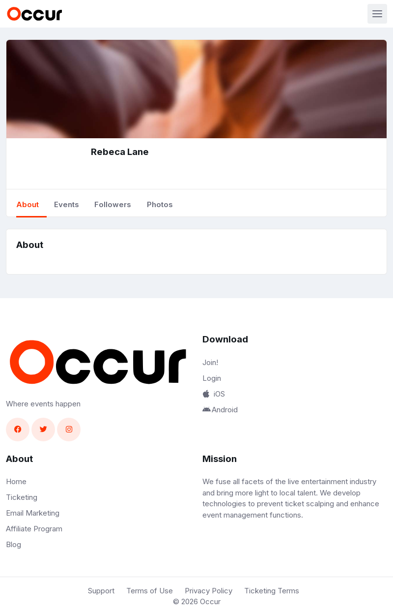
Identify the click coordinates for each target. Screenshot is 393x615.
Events (66, 204)
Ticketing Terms (271, 590)
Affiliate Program (34, 528)
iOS (213, 394)
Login (211, 378)
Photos (160, 204)
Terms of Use (149, 590)
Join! (210, 362)
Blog (13, 544)
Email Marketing (32, 513)
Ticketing (21, 497)
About (27, 204)
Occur (210, 601)
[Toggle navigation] (377, 14)
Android (220, 409)
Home (16, 481)
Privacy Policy (208, 590)
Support (101, 590)
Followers (112, 204)
